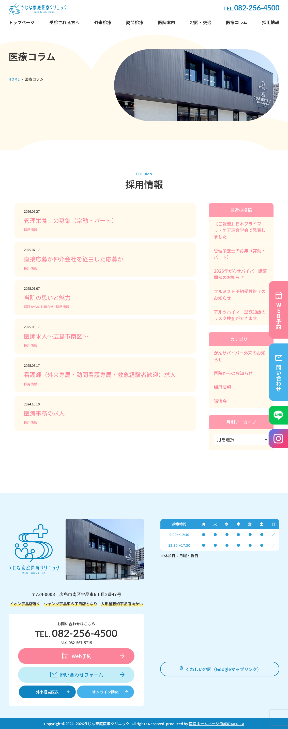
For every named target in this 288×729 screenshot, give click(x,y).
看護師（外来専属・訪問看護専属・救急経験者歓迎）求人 (100, 374)
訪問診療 (134, 22)
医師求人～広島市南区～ (56, 336)
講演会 (220, 401)
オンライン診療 (105, 691)
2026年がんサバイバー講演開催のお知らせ (240, 274)
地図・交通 (200, 22)
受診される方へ (64, 22)
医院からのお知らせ (39, 306)
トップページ (22, 22)
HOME (14, 79)
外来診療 (102, 22)
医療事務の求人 (44, 413)
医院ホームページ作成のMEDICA (216, 723)
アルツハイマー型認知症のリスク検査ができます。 (240, 315)
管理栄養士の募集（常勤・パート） (70, 220)
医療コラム (236, 22)
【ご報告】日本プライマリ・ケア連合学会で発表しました (240, 230)
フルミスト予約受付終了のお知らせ (240, 294)
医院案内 (166, 22)
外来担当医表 (47, 691)
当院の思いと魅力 (47, 297)
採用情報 (270, 22)
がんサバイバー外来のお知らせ (239, 356)
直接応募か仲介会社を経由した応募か (73, 259)
